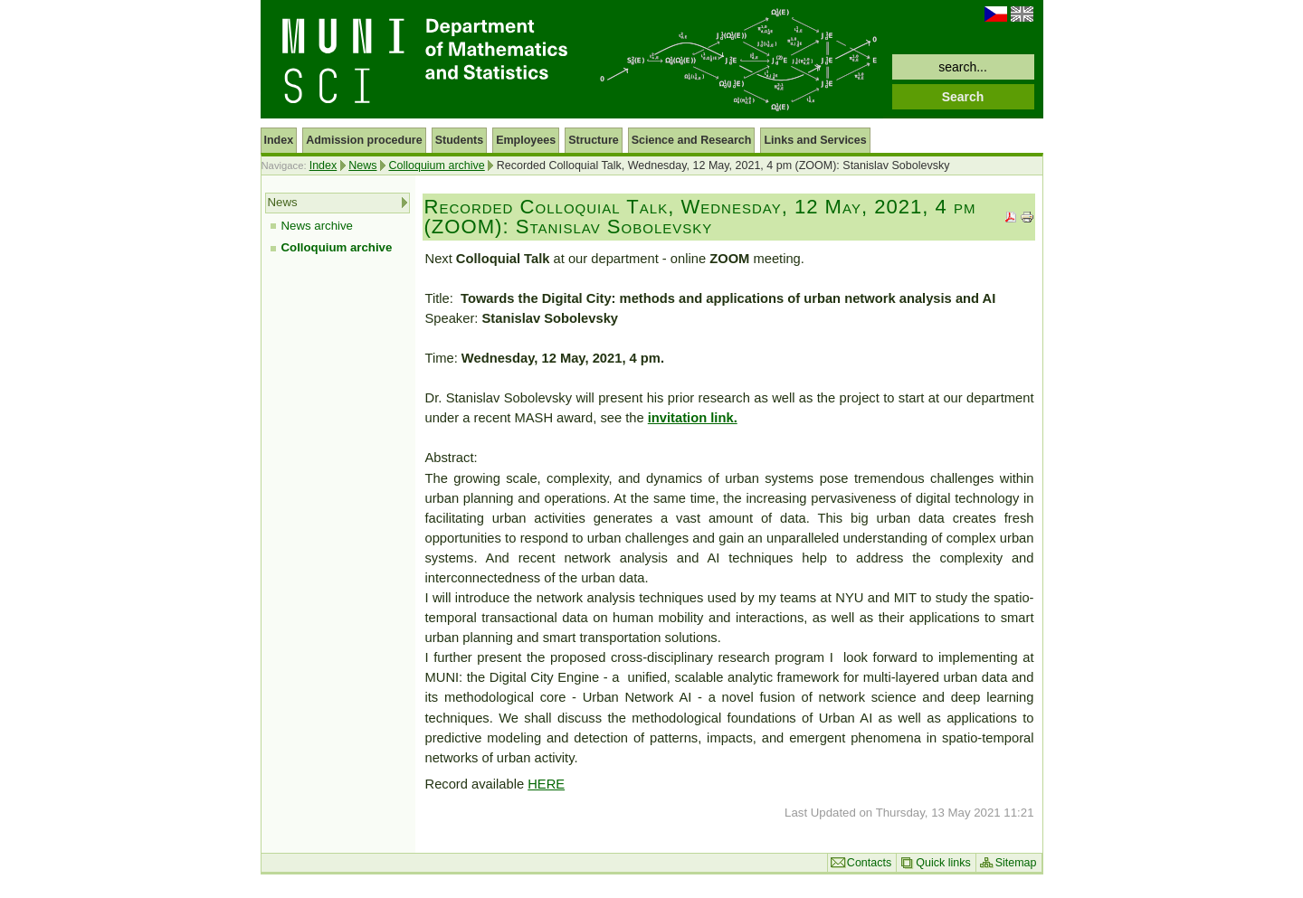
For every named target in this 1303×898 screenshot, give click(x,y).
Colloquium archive (436, 165)
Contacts (869, 862)
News (362, 165)
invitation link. (692, 418)
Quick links (943, 862)
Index (323, 165)
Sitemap (1016, 862)
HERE (546, 784)
